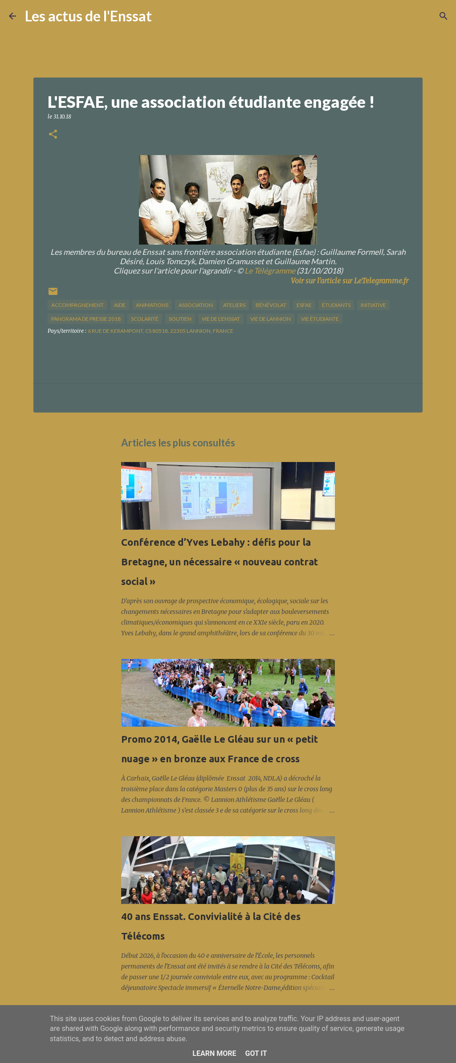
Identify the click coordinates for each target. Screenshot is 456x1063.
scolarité (145, 318)
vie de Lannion (270, 318)
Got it (256, 1053)
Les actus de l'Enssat (88, 16)
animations (152, 305)
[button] (53, 135)
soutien (180, 318)
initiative (373, 305)
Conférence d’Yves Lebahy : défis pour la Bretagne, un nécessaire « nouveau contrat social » (219, 561)
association (196, 305)
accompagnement (77, 305)
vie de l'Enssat (221, 318)
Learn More (214, 1053)
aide (120, 305)
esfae (304, 305)
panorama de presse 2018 (86, 318)
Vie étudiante (320, 318)
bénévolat (271, 305)
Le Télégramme (269, 270)
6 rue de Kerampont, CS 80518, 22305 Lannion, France (160, 330)
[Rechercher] (164, 16)
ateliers (234, 305)
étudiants (336, 305)
